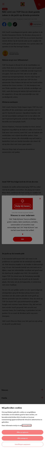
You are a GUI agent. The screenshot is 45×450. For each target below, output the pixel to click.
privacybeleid (26, 425)
